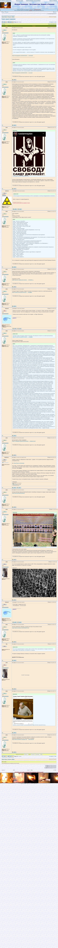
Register (6, 12)
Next (55, 756)
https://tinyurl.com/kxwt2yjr (19, 463)
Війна (13, 16)
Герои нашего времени (8, 19)
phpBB (25, 783)
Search (54, 12)
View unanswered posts (5, 15)
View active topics (12, 15)
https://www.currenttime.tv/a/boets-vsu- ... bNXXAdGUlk (23, 739)
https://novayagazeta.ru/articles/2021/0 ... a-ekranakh (22, 55)
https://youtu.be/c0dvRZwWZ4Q (18, 493)
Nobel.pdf (15, 484)
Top (2, 79)
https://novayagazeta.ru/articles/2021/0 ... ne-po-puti (22, 72)
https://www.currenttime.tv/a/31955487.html (20, 627)
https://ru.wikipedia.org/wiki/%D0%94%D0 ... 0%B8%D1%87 (24, 441)
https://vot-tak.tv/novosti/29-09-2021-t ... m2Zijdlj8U (22, 292)
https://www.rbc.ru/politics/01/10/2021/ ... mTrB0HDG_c (23, 279)
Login (3, 12)
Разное (9, 16)
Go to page (51, 756)
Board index (4, 16)
